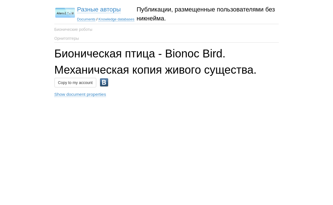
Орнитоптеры (66, 38)
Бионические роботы (73, 29)
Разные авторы (99, 9)
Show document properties (80, 94)
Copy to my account (75, 82)
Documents (86, 19)
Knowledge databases (116, 19)
